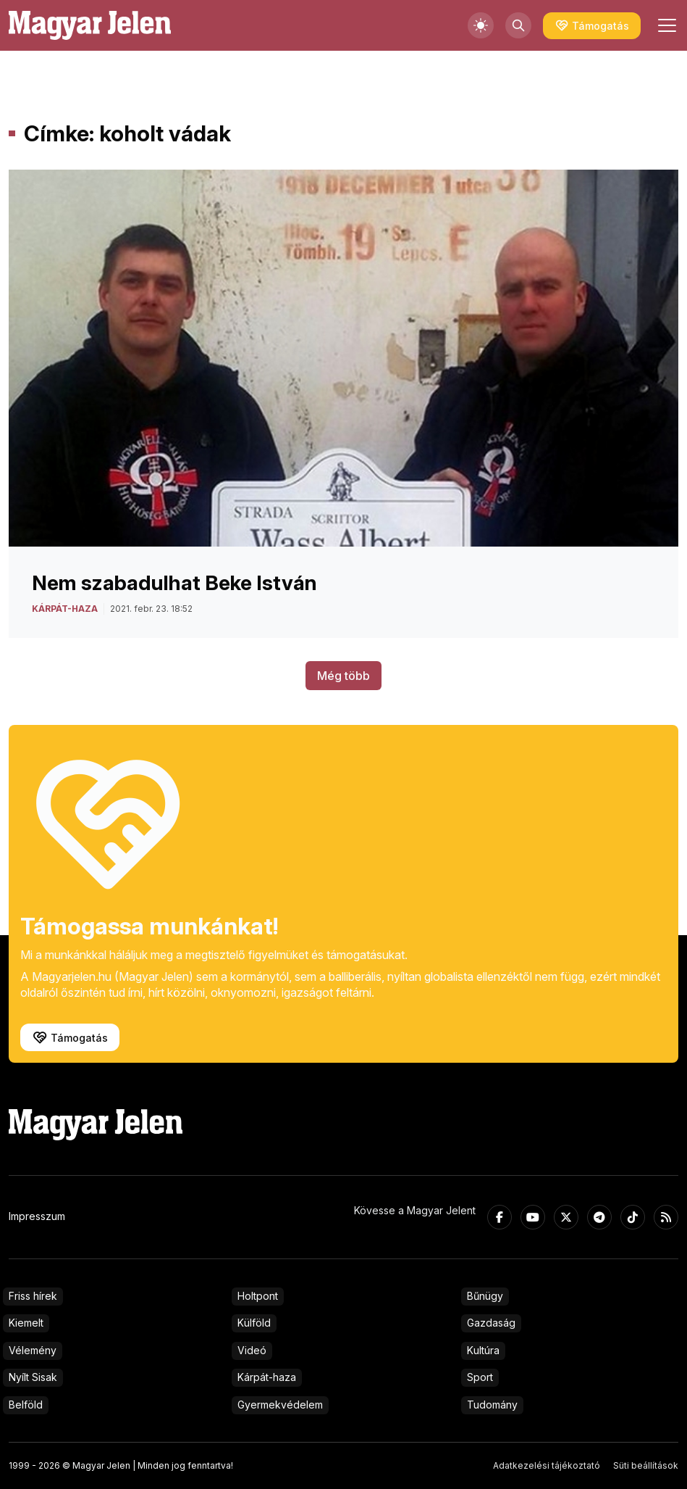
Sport (480, 1377)
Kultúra (483, 1350)
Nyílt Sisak (33, 1377)
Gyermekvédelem (280, 1404)
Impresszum (37, 1216)
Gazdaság (491, 1322)
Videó (251, 1350)
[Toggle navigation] (665, 25)
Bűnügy (485, 1296)
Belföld (26, 1404)
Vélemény (32, 1350)
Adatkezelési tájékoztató (546, 1465)
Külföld (254, 1322)
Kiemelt (26, 1322)
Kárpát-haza (266, 1377)
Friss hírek (33, 1296)
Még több (343, 675)
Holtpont (257, 1296)
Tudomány (492, 1404)
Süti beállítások (645, 1465)
